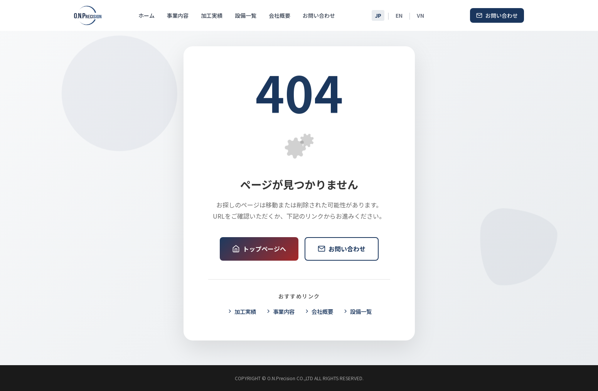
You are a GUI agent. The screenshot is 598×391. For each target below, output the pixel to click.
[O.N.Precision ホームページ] (88, 15)
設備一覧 (245, 15)
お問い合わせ (319, 15)
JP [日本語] (378, 15)
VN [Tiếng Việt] (420, 15)
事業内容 (178, 15)
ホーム (146, 15)
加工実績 (211, 15)
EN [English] (399, 15)
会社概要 (279, 15)
